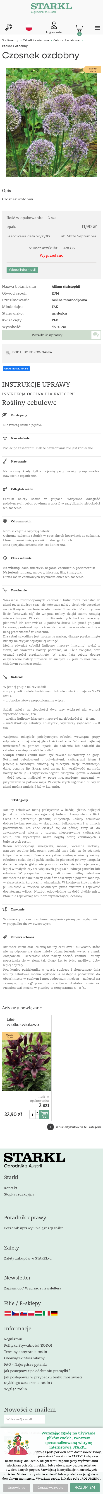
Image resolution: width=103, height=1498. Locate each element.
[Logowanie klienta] (54, 28)
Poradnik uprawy (47, 334)
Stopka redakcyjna (19, 1194)
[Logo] (51, 9)
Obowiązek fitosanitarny (24, 1357)
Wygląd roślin (15, 1388)
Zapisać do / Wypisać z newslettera (32, 1288)
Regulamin (13, 1338)
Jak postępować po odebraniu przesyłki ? (37, 1370)
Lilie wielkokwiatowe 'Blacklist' (23, 1023)
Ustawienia (16, 1487)
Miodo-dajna (93, 69)
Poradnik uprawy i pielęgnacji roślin (34, 1227)
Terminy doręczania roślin (25, 1351)
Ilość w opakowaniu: (39, 1099)
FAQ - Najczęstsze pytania (25, 1364)
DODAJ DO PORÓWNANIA (32, 352)
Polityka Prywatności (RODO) (28, 1345)
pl (29, 27)
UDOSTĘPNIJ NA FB (16, 368)
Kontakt (10, 1187)
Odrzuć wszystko (50, 1487)
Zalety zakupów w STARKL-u (28, 1258)
